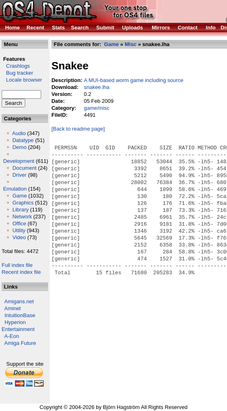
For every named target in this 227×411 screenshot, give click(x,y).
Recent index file (21, 272)
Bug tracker (17, 73)
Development (19, 161)
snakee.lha (97, 87)
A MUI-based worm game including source (133, 80)
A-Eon (11, 336)
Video (19, 237)
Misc (131, 44)
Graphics (22, 203)
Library (20, 210)
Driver (19, 175)
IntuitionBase (19, 315)
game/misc (97, 108)
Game (19, 196)
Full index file (17, 265)
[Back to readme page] (78, 129)
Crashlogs (16, 66)
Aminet (12, 308)
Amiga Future (20, 343)
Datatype (22, 140)
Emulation (15, 189)
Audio (19, 133)
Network (22, 216)
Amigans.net (19, 301)
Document (24, 168)
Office (19, 223)
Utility (18, 230)
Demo (19, 147)
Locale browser (22, 80)
